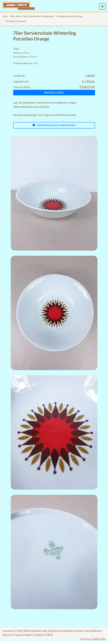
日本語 (49, 634)
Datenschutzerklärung (60, 630)
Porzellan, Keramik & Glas (69, 16)
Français (18, 634)
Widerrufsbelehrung (35, 630)
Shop (5, 16)
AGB (19, 630)
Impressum (8, 630)
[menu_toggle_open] (102, 6)
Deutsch (7, 634)
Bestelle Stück (54, 92)
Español (38, 634)
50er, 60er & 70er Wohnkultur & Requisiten (32, 16)
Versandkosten (26, 102)
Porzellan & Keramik (15, 21)
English (29, 634)
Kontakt (78, 630)
